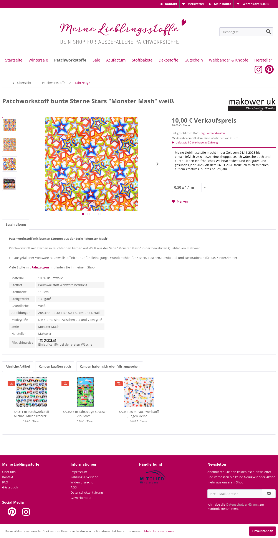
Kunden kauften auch (55, 366)
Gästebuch (10, 487)
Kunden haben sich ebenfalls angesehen (109, 366)
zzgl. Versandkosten (213, 133)
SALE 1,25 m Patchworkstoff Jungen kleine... (139, 414)
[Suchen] (268, 31)
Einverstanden (262, 531)
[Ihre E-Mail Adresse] (234, 493)
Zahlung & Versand (84, 477)
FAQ (5, 482)
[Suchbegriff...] (246, 31)
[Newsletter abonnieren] (269, 493)
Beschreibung (16, 224)
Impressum (79, 472)
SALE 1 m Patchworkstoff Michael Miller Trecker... (31, 414)
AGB (74, 487)
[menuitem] (168, 4)
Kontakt (7, 477)
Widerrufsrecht (82, 482)
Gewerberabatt (82, 498)
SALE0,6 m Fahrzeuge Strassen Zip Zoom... (85, 414)
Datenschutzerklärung (87, 492)
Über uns (9, 472)
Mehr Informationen (159, 531)
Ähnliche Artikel (18, 366)
